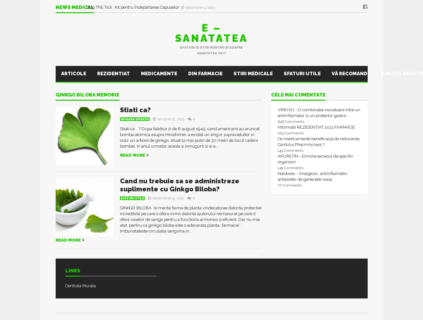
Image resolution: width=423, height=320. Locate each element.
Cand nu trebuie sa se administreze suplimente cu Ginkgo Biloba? (179, 185)
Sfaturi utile (302, 74)
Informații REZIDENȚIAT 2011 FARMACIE (316, 127)
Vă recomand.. (351, 74)
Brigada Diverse (135, 119)
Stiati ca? (135, 110)
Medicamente (159, 74)
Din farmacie (205, 74)
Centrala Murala (80, 285)
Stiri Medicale (253, 74)
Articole (73, 74)
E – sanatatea (211, 33)
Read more (132, 155)
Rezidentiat (113, 74)
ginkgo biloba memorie (87, 95)
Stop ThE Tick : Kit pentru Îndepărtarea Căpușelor (133, 7)
